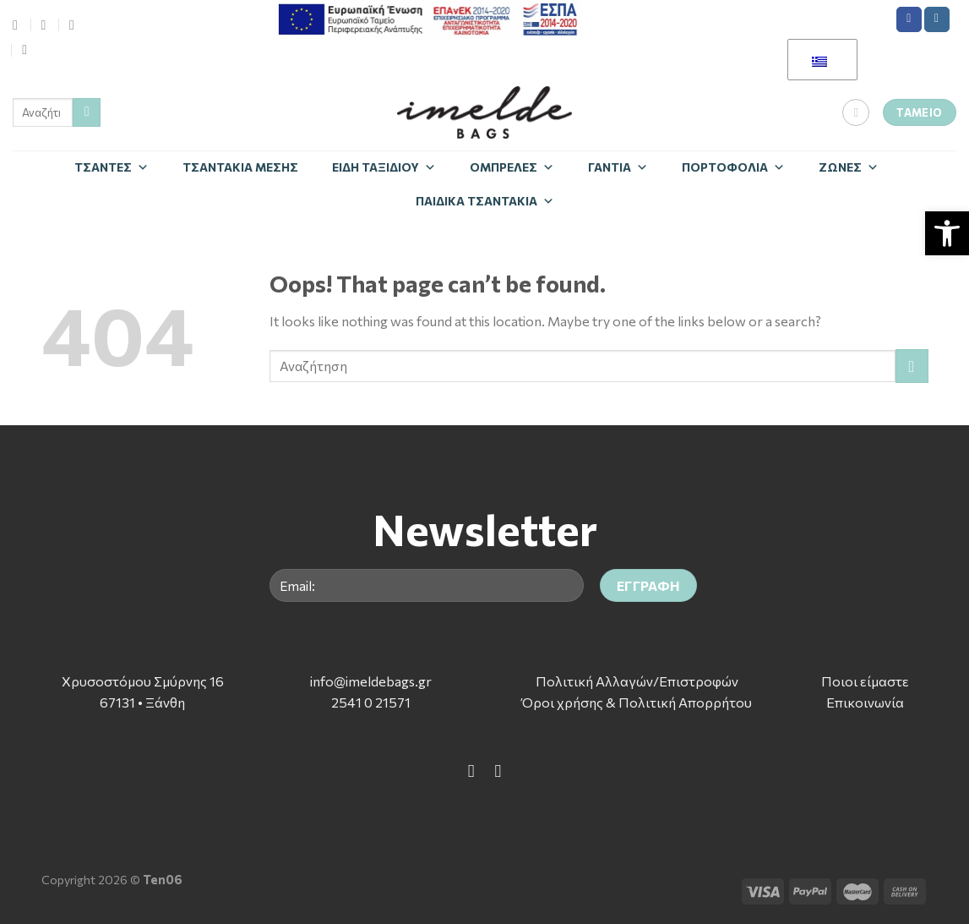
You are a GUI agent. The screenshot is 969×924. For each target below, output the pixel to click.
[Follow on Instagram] (937, 19)
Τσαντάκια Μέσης (240, 167)
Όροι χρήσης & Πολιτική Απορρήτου (636, 702)
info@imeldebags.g (368, 681)
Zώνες (849, 167)
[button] (947, 233)
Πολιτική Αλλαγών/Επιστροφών (637, 681)
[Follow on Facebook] (909, 19)
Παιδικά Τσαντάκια (485, 201)
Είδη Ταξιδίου (384, 167)
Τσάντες (111, 167)
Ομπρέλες (512, 167)
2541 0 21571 (371, 702)
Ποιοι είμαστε (865, 681)
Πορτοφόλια (733, 167)
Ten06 (162, 879)
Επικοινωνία (865, 702)
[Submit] (87, 112)
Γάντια (618, 167)
